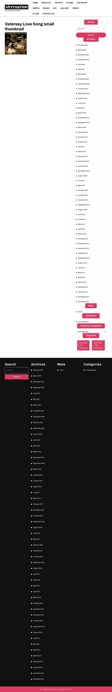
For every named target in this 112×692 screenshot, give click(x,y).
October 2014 (83, 253)
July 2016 (81, 180)
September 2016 (84, 171)
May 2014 (81, 272)
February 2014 (83, 287)
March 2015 (82, 234)
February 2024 (83, 45)
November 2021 (83, 55)
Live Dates (82, 3)
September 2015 (84, 205)
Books (46, 8)
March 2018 (82, 127)
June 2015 (81, 219)
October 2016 (83, 166)
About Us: (46, 3)
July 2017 (81, 147)
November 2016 (83, 161)
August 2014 (82, 263)
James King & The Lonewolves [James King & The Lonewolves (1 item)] (83, 345)
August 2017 (82, 142)
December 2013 (83, 297)
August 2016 (82, 176)
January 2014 (83, 292)
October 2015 (83, 200)
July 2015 (81, 214)
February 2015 (83, 239)
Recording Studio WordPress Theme (51, 689)
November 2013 (83, 301)
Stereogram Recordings (12, 10)
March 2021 (82, 74)
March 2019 (82, 113)
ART (55, 8)
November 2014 (83, 248)
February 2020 (83, 89)
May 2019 (81, 108)
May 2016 (81, 185)
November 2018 (83, 118)
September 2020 (84, 84)
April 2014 (81, 277)
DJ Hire (69, 3)
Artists (59, 3)
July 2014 (81, 268)
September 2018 (84, 122)
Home (35, 3)
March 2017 (82, 151)
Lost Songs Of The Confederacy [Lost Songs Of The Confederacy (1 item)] (98, 345)
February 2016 (83, 190)
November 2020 (83, 79)
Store (36, 14)
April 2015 (81, 229)
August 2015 (82, 210)
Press (76, 8)
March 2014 (82, 282)
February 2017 (83, 156)
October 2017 (83, 137)
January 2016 (82, 195)
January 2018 (82, 132)
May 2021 (81, 69)
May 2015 (81, 224)
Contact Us (48, 14)
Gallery (64, 8)
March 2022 (82, 50)
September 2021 (84, 59)
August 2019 (82, 98)
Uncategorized (83, 322)
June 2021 (81, 64)
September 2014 (84, 258)
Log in (80, 312)
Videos (36, 8)
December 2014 (83, 243)
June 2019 (81, 103)
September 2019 (84, 93)
